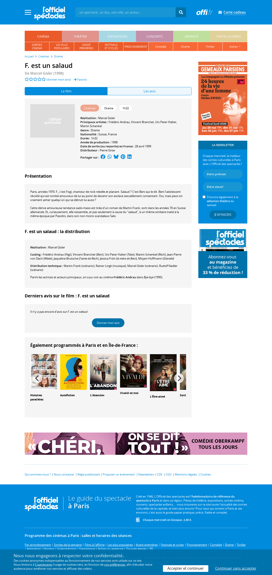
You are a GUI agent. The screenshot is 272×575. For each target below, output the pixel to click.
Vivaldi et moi (129, 393)
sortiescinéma (37, 46)
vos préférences (114, 565)
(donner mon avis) (59, 79)
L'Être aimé (157, 396)
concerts (154, 36)
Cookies (205, 474)
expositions (117, 36)
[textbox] (125, 12)
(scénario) (142, 266)
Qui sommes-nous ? (38, 474)
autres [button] (233, 47)
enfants (192, 36)
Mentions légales (186, 474)
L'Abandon (97, 395)
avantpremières (86, 46)
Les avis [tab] (150, 91)
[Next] (179, 378)
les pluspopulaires (62, 46)
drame (185, 47)
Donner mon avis (108, 323)
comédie (160, 47)
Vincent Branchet (142, 122)
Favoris (80, 79)
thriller (210, 47)
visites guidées (229, 36)
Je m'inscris (222, 215)
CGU (168, 474)
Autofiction (67, 395)
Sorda (183, 395)
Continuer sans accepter (235, 568)
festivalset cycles (111, 46)
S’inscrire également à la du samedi (222, 201)
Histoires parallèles (36, 397)
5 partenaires (43, 565)
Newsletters (146, 474)
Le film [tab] (66, 91)
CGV (159, 474)
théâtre (80, 36)
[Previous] (37, 378)
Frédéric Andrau (119, 122)
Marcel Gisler (106, 118)
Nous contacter (64, 474)
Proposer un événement (119, 474)
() (57, 254)
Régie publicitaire (88, 474)
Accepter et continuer (185, 568)
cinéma (43, 36)
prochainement (136, 47)
